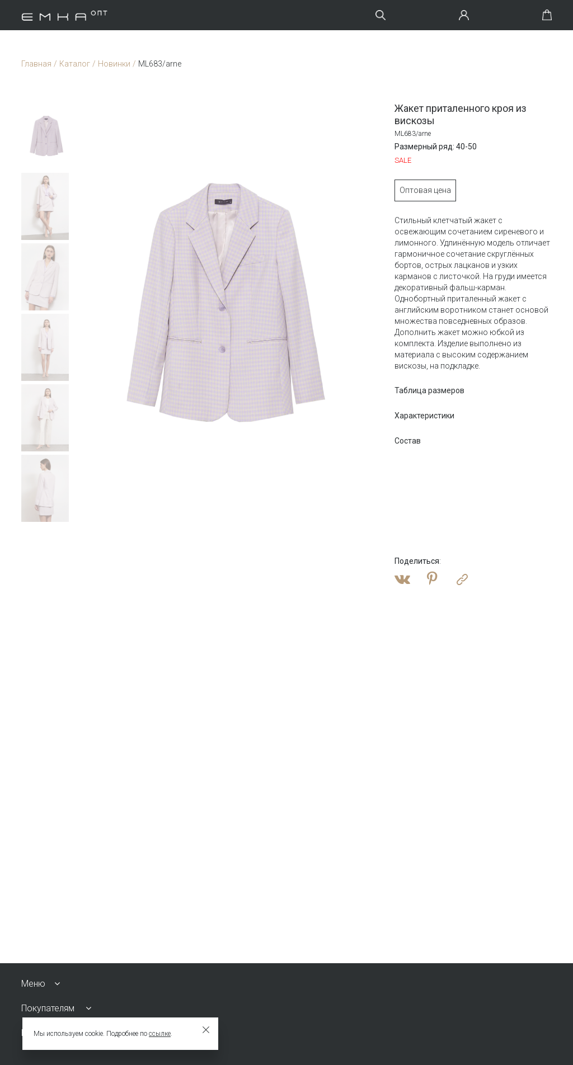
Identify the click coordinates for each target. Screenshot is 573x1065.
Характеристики (424, 415)
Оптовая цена (425, 190)
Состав (407, 440)
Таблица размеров (429, 390)
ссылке (160, 1034)
